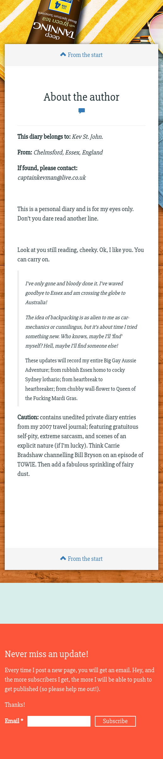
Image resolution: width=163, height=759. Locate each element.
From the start (81, 55)
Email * (14, 721)
